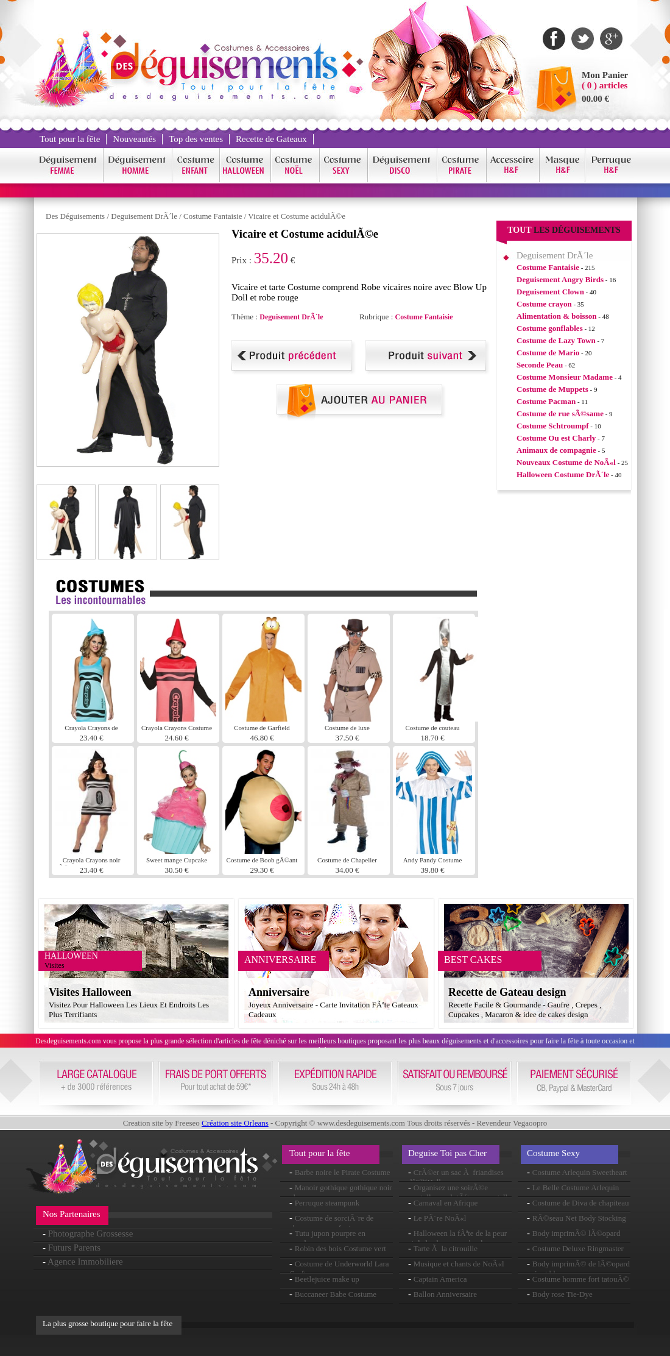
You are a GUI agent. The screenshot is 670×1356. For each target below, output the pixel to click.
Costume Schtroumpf (553, 425)
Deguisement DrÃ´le (144, 216)
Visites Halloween (90, 992)
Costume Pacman (546, 401)
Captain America (440, 1278)
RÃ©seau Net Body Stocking (579, 1218)
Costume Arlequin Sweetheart (579, 1172)
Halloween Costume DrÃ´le (563, 474)
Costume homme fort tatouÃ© (580, 1278)
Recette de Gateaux (271, 139)
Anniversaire (279, 992)
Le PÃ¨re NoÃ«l (440, 1218)
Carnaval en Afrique (446, 1202)
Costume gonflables (550, 328)
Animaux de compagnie (556, 450)
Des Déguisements (75, 216)
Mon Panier (605, 75)
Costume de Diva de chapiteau (580, 1202)
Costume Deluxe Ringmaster (578, 1248)
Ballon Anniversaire (445, 1294)
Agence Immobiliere (85, 1261)
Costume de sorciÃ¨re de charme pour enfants (331, 1222)
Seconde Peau (540, 364)
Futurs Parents (74, 1247)
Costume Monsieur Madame (565, 377)
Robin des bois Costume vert (340, 1248)
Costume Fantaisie (212, 216)
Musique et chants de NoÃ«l (459, 1263)
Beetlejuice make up (327, 1278)
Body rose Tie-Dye (562, 1294)
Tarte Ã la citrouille (446, 1248)
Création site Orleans (235, 1122)
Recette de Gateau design (507, 992)
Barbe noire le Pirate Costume (342, 1172)
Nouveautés (134, 139)
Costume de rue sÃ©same (560, 413)
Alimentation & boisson (556, 316)
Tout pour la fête (70, 139)
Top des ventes (196, 139)
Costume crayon (544, 303)
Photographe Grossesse (90, 1233)
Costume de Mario (548, 352)
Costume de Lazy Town (556, 340)
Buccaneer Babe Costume (335, 1294)
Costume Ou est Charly (556, 437)
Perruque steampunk (327, 1202)
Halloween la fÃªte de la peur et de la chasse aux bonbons (457, 1238)
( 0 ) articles (604, 85)
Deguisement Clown (550, 291)
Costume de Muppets (552, 389)
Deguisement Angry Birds (560, 279)
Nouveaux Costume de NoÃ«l (566, 462)
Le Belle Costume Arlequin (575, 1187)
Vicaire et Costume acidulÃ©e (296, 216)
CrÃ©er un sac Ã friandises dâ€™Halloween (456, 1177)
